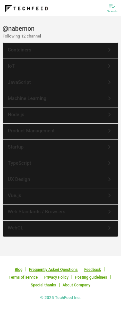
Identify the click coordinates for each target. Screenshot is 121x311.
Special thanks (43, 285)
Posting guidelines (91, 277)
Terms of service (23, 277)
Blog (19, 269)
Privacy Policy (56, 277)
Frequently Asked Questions (53, 269)
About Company (76, 285)
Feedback (92, 269)
